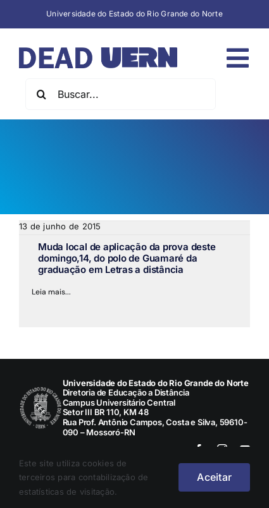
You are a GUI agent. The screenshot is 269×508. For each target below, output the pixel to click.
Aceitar (214, 477)
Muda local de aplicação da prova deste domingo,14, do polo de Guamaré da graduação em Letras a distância (126, 258)
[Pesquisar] (41, 94)
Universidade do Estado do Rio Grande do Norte (134, 13)
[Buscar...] (120, 94)
